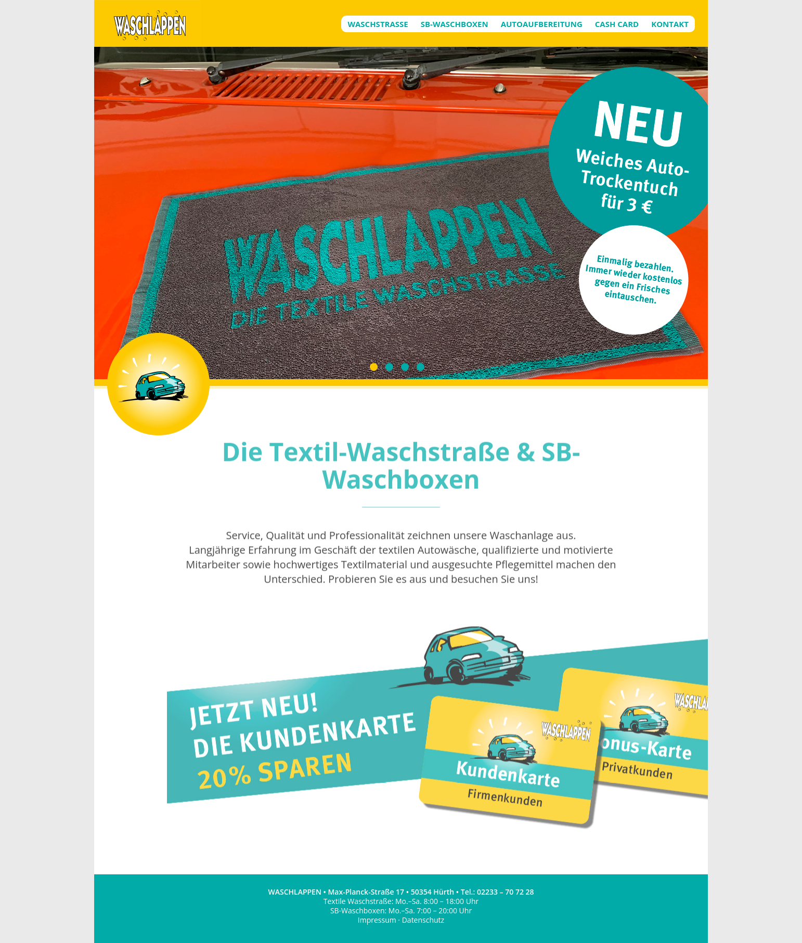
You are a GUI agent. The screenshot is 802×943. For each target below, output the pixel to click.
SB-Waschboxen (454, 24)
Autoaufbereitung (542, 24)
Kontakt (670, 24)
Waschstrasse (377, 24)
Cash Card (617, 24)
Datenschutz (423, 920)
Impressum (377, 920)
